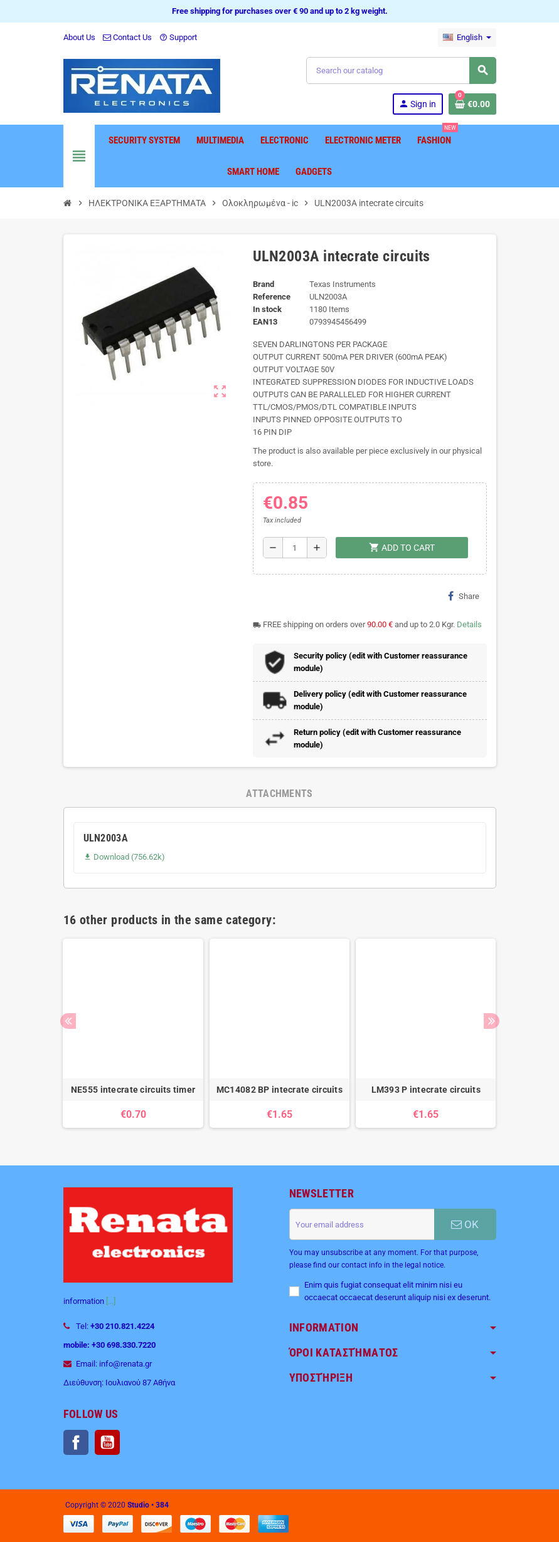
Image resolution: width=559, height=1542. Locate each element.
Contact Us (127, 37)
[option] (133, 1033)
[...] (110, 1301)
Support (178, 37)
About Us (79, 37)
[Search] (401, 70)
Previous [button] (68, 1021)
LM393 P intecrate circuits (426, 1090)
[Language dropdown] (467, 37)
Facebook (75, 1442)
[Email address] (361, 1224)
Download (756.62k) (124, 857)
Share (463, 596)
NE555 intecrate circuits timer (133, 1090)
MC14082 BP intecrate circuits (279, 1090)
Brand (263, 284)
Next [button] (491, 1021)
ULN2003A (106, 838)
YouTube (107, 1442)
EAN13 (265, 321)
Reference (271, 296)
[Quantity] (294, 548)
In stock (267, 309)
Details (469, 624)
